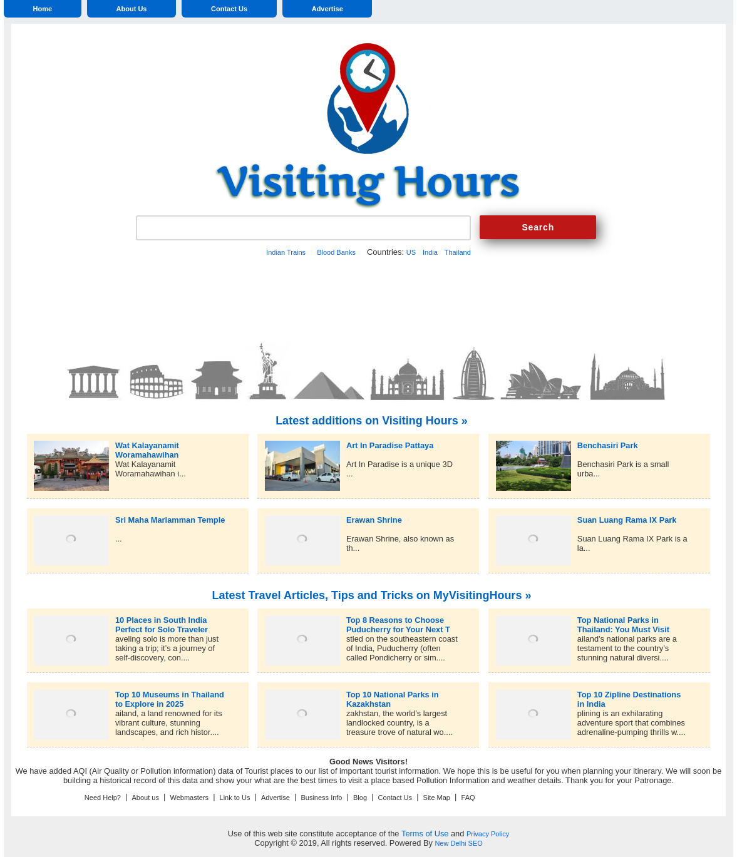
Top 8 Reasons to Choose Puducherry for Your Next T (398, 620)
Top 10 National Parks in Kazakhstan (392, 694)
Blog (360, 797)
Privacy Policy (487, 834)
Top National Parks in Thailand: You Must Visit (623, 620)
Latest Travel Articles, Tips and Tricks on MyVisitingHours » (372, 595)
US (411, 252)
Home (42, 9)
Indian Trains (286, 252)
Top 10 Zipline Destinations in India (629, 694)
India (430, 252)
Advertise (327, 9)
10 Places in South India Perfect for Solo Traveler (161, 620)
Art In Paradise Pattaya (389, 445)
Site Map (436, 797)
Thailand (458, 252)
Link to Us (235, 797)
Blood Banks (336, 252)
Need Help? (103, 797)
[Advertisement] (368, 297)
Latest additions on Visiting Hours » (372, 420)
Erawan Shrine (374, 520)
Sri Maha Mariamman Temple (170, 520)
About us (145, 797)
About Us (131, 9)
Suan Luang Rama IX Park (627, 520)
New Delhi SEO (458, 843)
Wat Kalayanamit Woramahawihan (147, 445)
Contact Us (229, 9)
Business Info (321, 797)
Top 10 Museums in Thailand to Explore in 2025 (169, 694)
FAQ (468, 797)
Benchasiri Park (607, 445)
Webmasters (189, 797)
